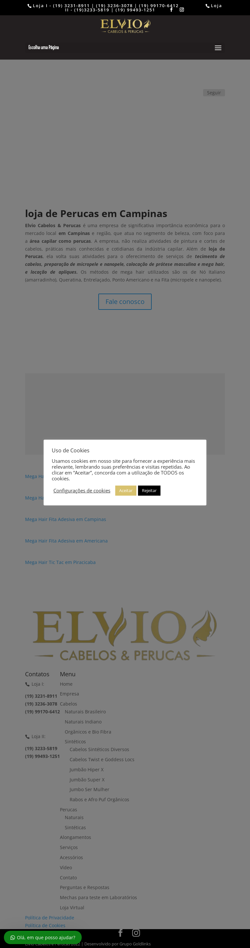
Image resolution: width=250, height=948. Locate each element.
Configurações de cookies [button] (81, 490)
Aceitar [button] (125, 490)
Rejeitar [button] (149, 490)
